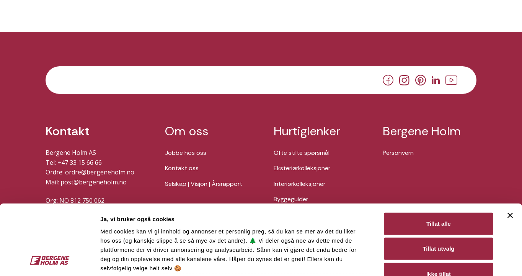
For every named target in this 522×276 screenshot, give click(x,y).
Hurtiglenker (307, 131)
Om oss (187, 131)
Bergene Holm (422, 131)
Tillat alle (438, 159)
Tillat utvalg (438, 184)
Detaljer (407, 261)
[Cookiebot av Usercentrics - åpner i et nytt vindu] (49, 261)
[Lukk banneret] (510, 150)
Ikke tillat (438, 209)
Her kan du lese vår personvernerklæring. (160, 222)
